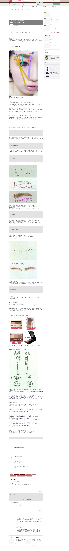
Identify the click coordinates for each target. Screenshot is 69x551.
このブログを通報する (40, 491)
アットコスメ (12, 9)
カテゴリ (44, 6)
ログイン (58, 0)
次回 (9, 432)
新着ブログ (34, 6)
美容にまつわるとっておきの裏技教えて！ (19, 20)
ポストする (10, 30)
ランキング (24, 6)
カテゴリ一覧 (37, 2)
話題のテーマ (54, 6)
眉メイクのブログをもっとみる (38, 545)
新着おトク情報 (26, 0)
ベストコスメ (41, 2)
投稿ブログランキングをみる (55, 32)
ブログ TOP (14, 6)
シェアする (12, 30)
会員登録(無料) (54, 0)
